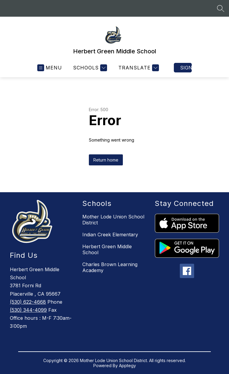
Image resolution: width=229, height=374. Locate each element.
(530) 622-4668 (28, 302)
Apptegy (127, 365)
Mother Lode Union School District (113, 220)
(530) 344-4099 (28, 310)
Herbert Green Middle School (107, 249)
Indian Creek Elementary (110, 235)
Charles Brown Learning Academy (109, 267)
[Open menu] (49, 68)
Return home (105, 159)
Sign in (186, 68)
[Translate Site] (138, 68)
